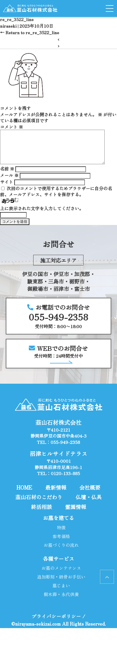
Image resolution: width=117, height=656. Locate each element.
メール (9, 181)
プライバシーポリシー (56, 622)
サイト (6, 188)
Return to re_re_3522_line (29, 32)
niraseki (8, 25)
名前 (7, 175)
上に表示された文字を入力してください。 (41, 215)
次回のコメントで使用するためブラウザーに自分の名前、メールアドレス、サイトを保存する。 (56, 198)
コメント (11, 126)
